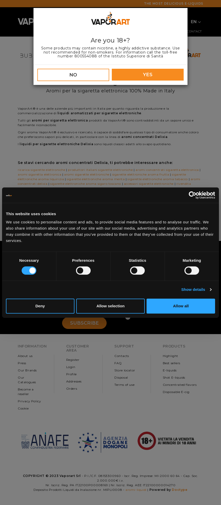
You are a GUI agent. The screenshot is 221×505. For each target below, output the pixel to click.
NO (73, 75)
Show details (193, 289)
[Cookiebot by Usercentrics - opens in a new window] (192, 195)
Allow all (181, 306)
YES (148, 74)
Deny (40, 306)
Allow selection (110, 306)
